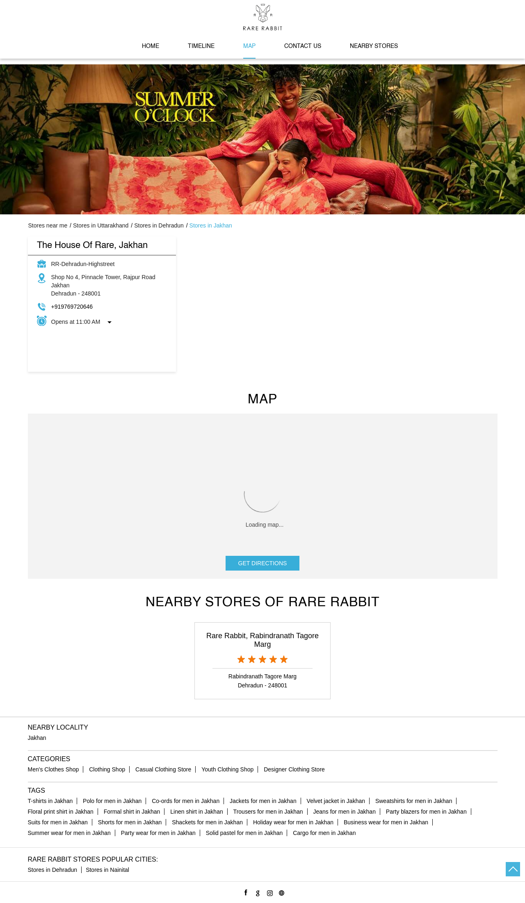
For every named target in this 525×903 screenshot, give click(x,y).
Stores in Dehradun (53, 870)
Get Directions (262, 563)
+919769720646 (72, 306)
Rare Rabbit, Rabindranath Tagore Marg (262, 640)
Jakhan (37, 738)
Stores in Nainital (107, 870)
